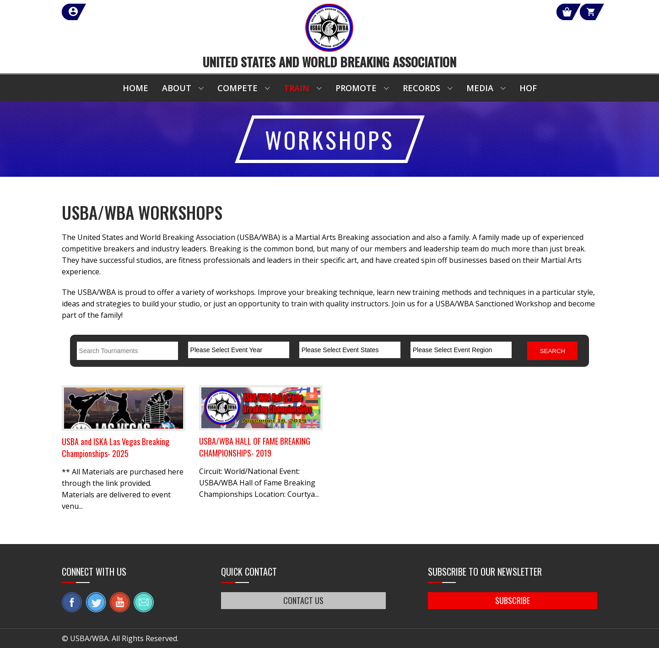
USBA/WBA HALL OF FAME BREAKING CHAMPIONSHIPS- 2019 (254, 447)
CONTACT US (303, 600)
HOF (528, 87)
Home (135, 87)
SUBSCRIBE (512, 600)
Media (479, 87)
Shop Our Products (499, 12)
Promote (356, 87)
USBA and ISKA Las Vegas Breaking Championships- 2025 (115, 447)
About (176, 87)
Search (553, 351)
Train (296, 87)
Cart (580, 12)
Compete (237, 87)
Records (421, 87)
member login (106, 12)
